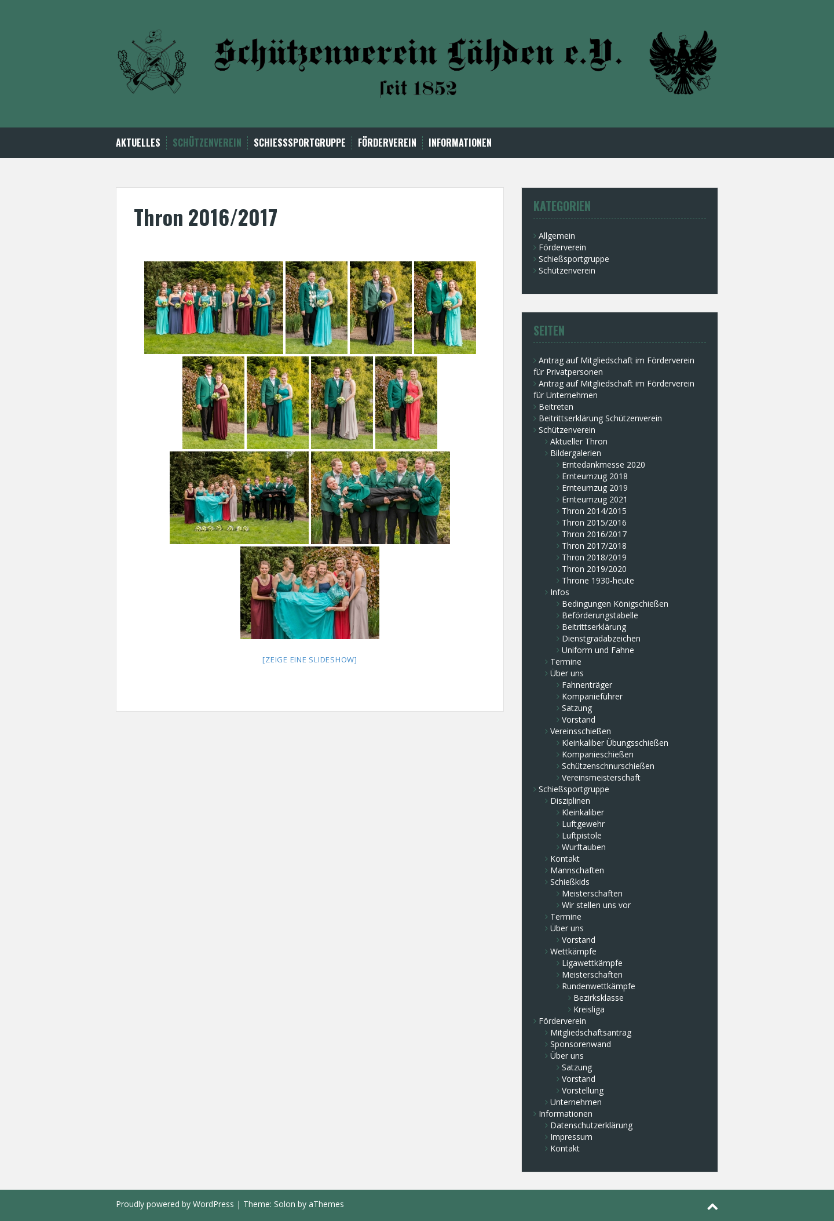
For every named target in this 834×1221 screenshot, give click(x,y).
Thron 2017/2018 (594, 545)
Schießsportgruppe (300, 143)
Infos (559, 591)
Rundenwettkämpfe (598, 986)
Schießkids (570, 881)
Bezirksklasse (598, 997)
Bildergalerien (575, 452)
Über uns (567, 673)
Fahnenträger (587, 684)
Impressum (571, 1136)
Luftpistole (582, 835)
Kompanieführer (592, 696)
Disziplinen (570, 800)
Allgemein (557, 235)
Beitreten (556, 406)
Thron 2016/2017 (594, 534)
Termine (565, 661)
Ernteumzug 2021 (595, 499)
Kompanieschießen (598, 754)
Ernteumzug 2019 (595, 487)
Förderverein (387, 143)
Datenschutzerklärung (591, 1125)
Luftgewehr (583, 823)
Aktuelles (138, 143)
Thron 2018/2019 (594, 557)
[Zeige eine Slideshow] (309, 659)
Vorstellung (582, 1090)
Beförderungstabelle (600, 615)
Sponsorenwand (580, 1043)
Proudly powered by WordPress (175, 1203)
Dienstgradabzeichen (601, 638)
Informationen (460, 143)
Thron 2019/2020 (594, 568)
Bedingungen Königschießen (615, 603)
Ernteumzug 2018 (595, 476)
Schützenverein (207, 143)
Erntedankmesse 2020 (603, 464)
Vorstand (578, 719)
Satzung (577, 707)
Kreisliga (589, 1009)
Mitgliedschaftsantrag (590, 1032)
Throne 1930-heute (598, 580)
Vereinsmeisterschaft (601, 777)
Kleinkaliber (583, 812)
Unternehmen (576, 1101)
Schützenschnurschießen (608, 765)
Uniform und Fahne (598, 649)
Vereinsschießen (580, 731)
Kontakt (565, 858)
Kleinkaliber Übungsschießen (615, 742)
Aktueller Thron (579, 441)
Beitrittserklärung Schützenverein (600, 418)
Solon (284, 1203)
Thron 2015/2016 (594, 522)
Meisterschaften (592, 893)
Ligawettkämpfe (592, 962)
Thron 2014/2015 (594, 510)
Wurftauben (584, 846)
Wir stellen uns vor (596, 904)
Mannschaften (577, 870)
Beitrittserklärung (594, 626)
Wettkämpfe (573, 951)
